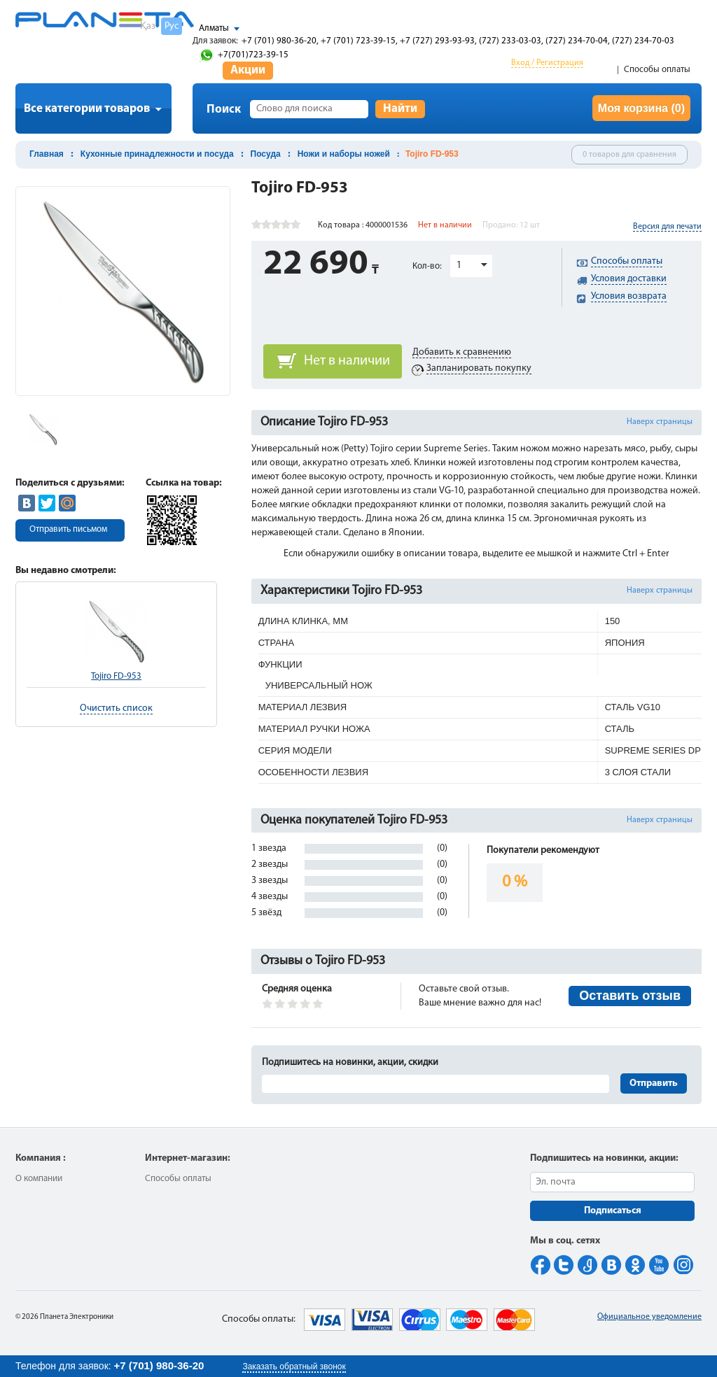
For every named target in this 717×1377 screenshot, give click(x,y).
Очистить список (116, 708)
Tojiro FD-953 (116, 676)
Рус (172, 26)
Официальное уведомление (649, 1317)
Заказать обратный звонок (293, 1366)
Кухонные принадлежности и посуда (157, 154)
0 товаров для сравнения (629, 154)
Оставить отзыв (630, 996)
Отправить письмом (68, 529)
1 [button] (459, 265)
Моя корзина (641, 108)
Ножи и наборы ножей (344, 154)
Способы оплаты (657, 69)
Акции (247, 70)
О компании (38, 1178)
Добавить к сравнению (461, 352)
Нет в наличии (347, 361)
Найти (400, 109)
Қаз (147, 26)
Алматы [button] (214, 28)
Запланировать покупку (478, 368)
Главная (46, 154)
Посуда (266, 154)
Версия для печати (667, 227)
